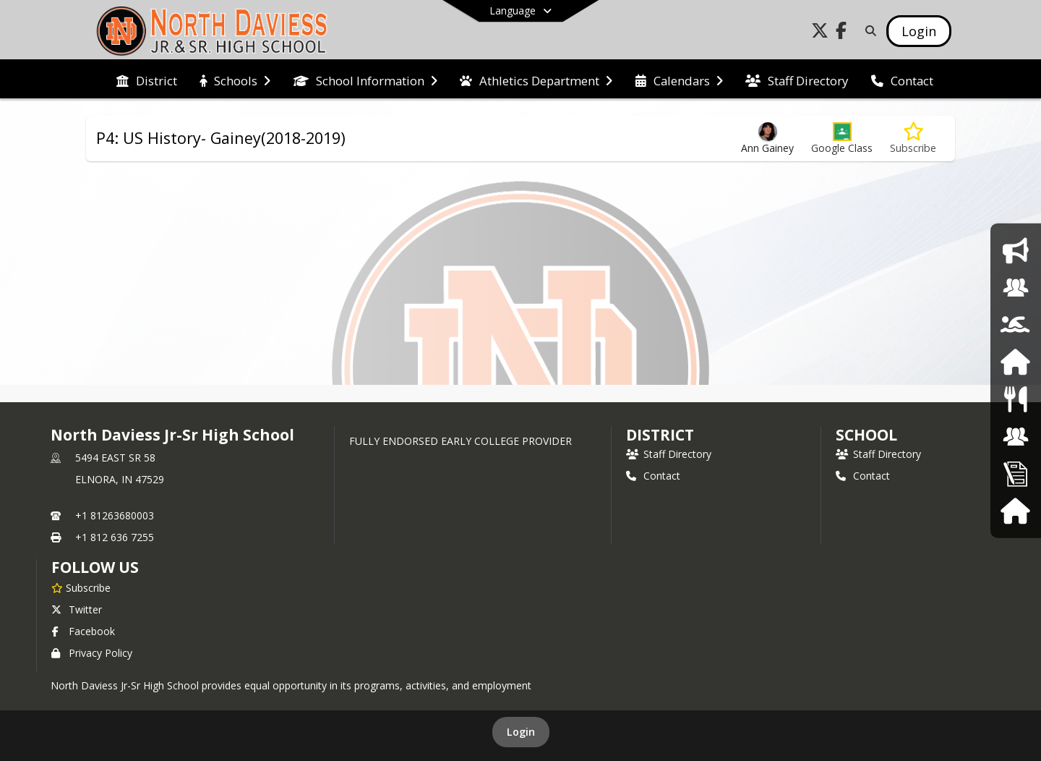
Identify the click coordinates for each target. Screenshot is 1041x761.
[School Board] (1016, 436)
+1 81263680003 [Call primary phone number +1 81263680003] (114, 515)
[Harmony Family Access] (1015, 362)
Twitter (76, 609)
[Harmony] (1015, 510)
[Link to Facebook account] (841, 33)
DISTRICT (660, 435)
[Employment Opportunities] (1016, 473)
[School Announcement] (1015, 250)
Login (521, 732)
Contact (653, 475)
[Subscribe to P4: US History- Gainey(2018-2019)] (913, 138)
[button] (841, 138)
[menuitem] (146, 79)
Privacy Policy (91, 653)
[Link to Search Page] (868, 31)
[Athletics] (1015, 324)
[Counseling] (1016, 287)
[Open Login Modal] (918, 31)
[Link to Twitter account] (820, 33)
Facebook (83, 631)
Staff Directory (668, 454)
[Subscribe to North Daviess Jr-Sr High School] (81, 587)
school (866, 435)
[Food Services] (1015, 399)
